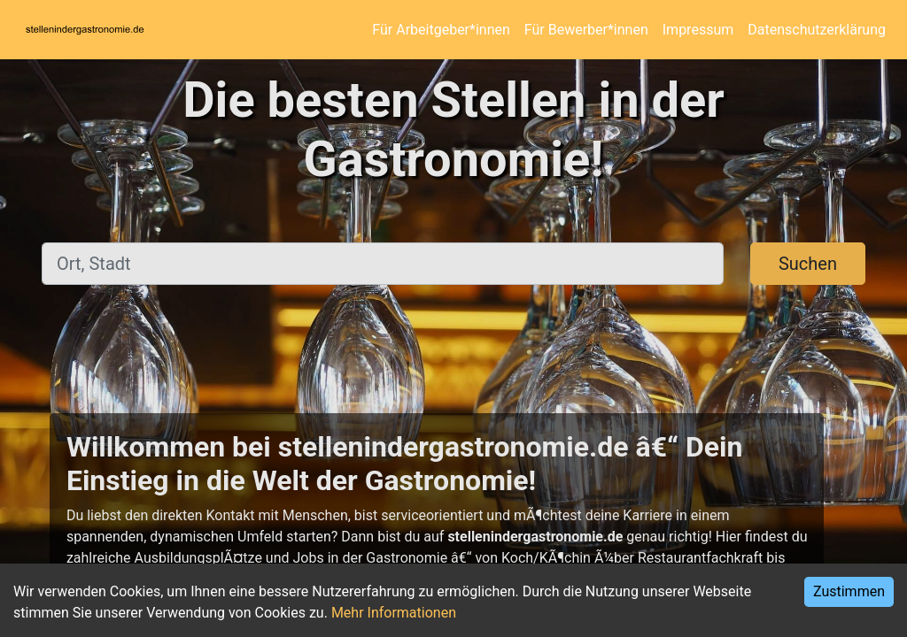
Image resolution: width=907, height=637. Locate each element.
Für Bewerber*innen (586, 29)
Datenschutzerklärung (817, 29)
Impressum (698, 29)
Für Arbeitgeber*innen (440, 29)
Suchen (808, 263)
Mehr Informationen (393, 612)
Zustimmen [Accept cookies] (849, 591)
